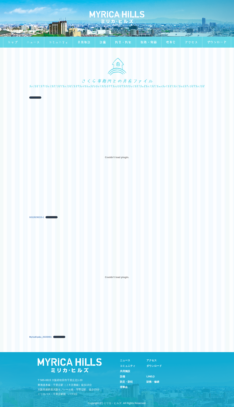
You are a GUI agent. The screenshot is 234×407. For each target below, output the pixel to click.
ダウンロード (217, 42)
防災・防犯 (123, 42)
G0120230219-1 (36, 217)
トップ (13, 42)
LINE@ (150, 376)
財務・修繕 (148, 42)
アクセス (191, 42)
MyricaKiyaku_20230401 (40, 337)
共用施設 (83, 42)
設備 (102, 42)
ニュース (33, 42)
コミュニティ (58, 42)
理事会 (171, 42)
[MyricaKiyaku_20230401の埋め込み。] (117, 277)
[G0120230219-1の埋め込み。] (117, 157)
